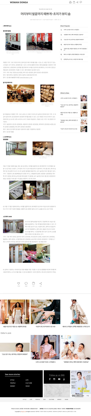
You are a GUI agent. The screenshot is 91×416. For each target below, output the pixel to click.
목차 (78, 396)
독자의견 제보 (27, 408)
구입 (87, 396)
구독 (83, 396)
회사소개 (46, 408)
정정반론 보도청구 (34, 408)
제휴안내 (59, 408)
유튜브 (59, 379)
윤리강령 (21, 408)
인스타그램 (54, 379)
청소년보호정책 (77, 408)
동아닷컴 (41, 408)
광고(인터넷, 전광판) (52, 408)
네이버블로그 (64, 379)
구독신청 (13, 408)
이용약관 (63, 408)
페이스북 (49, 379)
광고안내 (17, 408)
